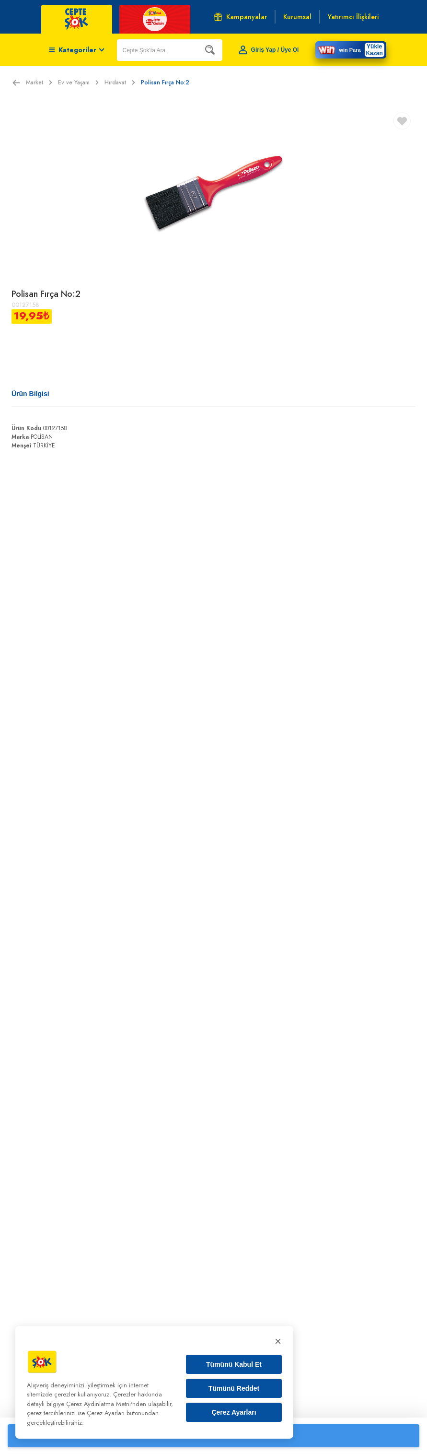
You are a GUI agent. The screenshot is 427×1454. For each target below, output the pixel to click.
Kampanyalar (240, 16)
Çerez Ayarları (233, 1412)
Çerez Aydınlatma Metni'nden (106, 1403)
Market (39, 82)
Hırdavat (119, 82)
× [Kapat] (278, 1341)
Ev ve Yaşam (78, 82)
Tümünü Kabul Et (234, 1364)
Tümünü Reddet (234, 1388)
